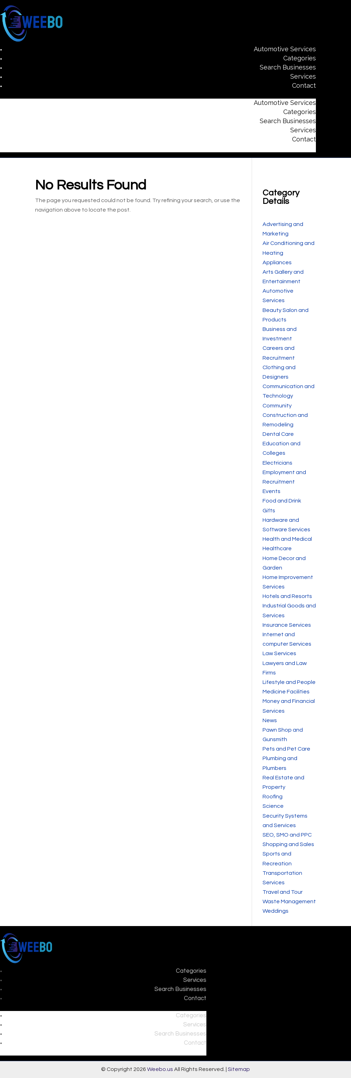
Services (303, 76)
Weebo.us (160, 1069)
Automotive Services (285, 49)
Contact (304, 85)
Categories (299, 58)
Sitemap (239, 1069)
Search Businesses (288, 67)
